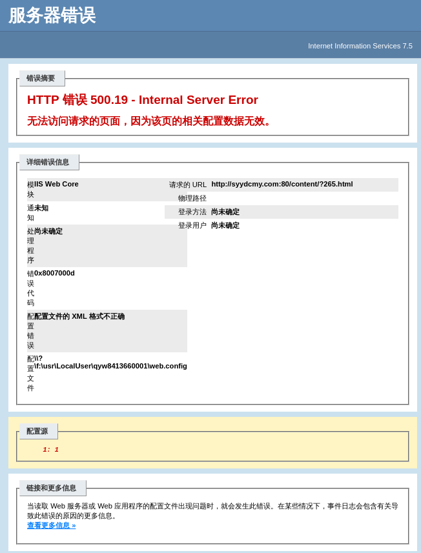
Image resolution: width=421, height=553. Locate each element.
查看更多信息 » (51, 527)
